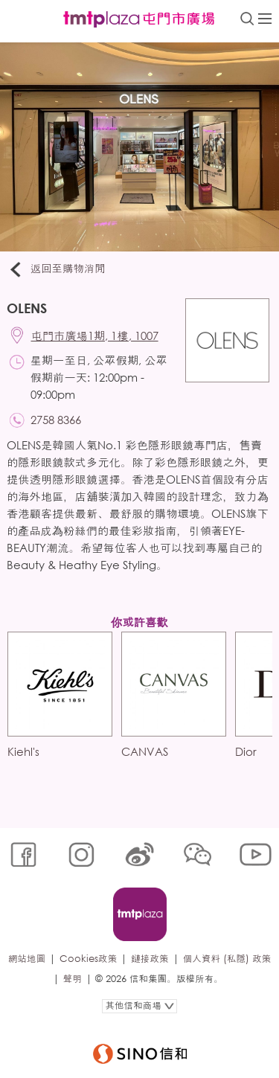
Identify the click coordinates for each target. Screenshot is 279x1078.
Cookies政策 (88, 958)
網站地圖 (26, 958)
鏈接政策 (149, 958)
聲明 (72, 978)
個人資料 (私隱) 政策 (227, 958)
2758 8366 (56, 419)
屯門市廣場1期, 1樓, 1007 (94, 335)
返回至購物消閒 (56, 269)
